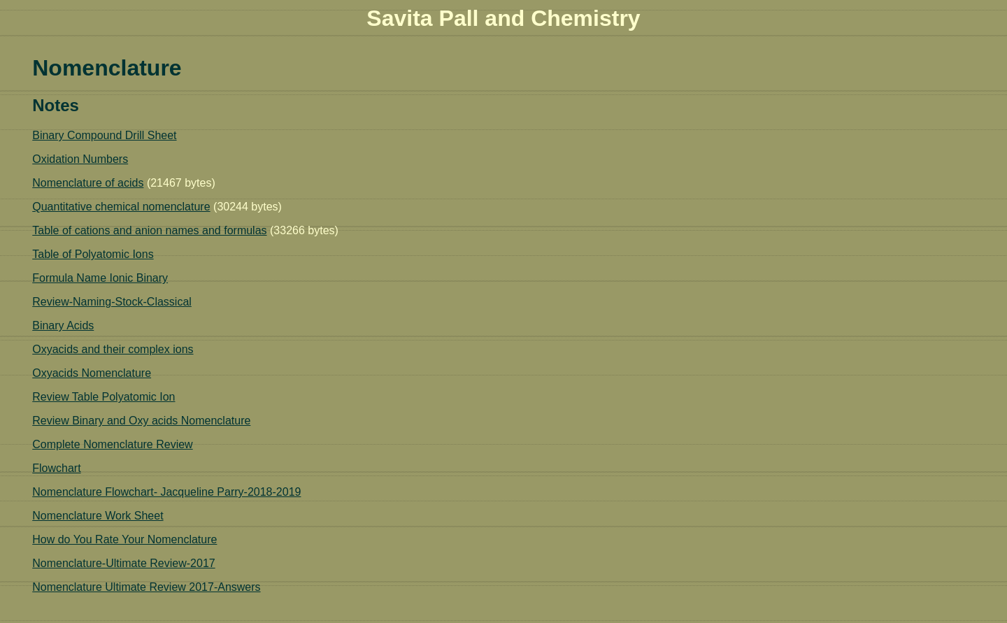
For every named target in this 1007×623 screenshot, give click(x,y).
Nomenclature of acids (87, 183)
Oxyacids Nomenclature (91, 373)
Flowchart (56, 468)
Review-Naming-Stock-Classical (112, 302)
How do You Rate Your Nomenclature (124, 539)
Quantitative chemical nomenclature (121, 207)
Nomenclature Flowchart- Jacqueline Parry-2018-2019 (166, 492)
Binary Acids (63, 325)
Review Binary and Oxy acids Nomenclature (141, 421)
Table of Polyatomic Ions (92, 254)
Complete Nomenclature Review (112, 444)
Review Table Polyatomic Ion (103, 397)
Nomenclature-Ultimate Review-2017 (123, 563)
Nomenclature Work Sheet (97, 516)
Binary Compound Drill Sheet (104, 135)
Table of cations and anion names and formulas (149, 230)
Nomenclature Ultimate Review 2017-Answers (146, 587)
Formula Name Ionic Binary (100, 278)
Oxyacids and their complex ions (112, 349)
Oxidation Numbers (80, 159)
